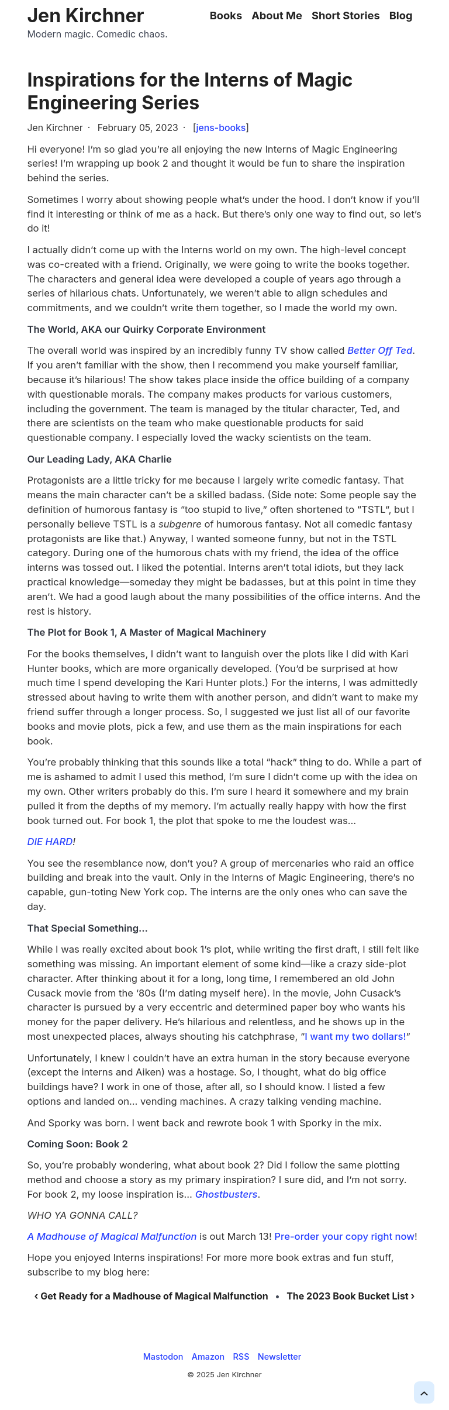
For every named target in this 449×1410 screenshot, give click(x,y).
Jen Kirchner (85, 15)
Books (226, 15)
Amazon (208, 1356)
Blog (401, 15)
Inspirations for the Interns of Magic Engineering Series (190, 90)
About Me (276, 15)
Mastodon (163, 1356)
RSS (241, 1356)
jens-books (221, 127)
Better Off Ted (379, 350)
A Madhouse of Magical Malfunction (111, 1236)
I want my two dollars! (355, 1036)
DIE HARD (49, 841)
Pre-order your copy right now (344, 1236)
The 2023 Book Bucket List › (350, 1296)
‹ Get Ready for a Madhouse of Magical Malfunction (151, 1296)
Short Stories (346, 15)
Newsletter (279, 1356)
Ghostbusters (226, 1194)
